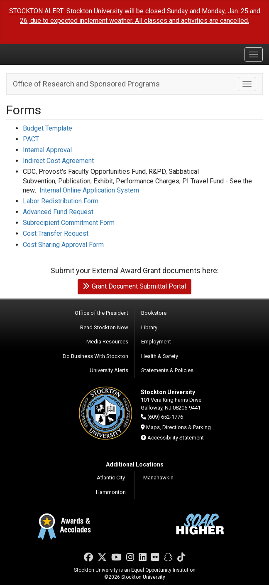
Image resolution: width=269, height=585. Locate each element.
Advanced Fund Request (58, 212)
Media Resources (107, 341)
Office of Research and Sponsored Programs (86, 83)
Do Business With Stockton (95, 356)
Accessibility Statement (175, 437)
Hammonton (111, 492)
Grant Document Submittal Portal (134, 286)
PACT (31, 139)
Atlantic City (111, 477)
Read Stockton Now (104, 327)
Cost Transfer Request (55, 233)
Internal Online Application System (89, 190)
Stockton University (45, 54)
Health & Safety (159, 356)
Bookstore (153, 313)
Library (149, 327)
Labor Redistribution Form (60, 201)
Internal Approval (47, 150)
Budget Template (47, 128)
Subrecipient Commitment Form (69, 223)
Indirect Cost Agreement (58, 161)
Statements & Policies (167, 370)
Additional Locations (135, 464)
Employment (156, 341)
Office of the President (101, 313)
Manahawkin (158, 477)
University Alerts (109, 370)
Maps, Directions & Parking (178, 427)
